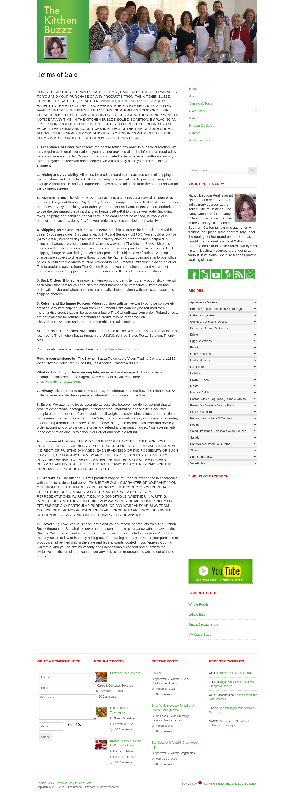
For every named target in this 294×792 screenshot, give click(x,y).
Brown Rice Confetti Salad (236, 673)
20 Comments (107, 696)
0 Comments (164, 694)
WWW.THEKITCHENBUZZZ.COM (127, 101)
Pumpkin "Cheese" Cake (125, 673)
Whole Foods (198, 604)
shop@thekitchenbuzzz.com (118, 349)
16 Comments (123, 729)
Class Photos (198, 111)
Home (193, 89)
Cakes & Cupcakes (109, 685)
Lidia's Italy (196, 614)
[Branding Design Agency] (241, 783)
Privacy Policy (94, 391)
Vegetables (128, 718)
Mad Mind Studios (214, 783)
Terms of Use (64, 783)
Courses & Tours (200, 103)
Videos (194, 118)
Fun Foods (170, 683)
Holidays (127, 685)
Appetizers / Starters (167, 679)
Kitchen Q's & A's (201, 125)
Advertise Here (199, 140)
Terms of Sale (83, 783)
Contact (194, 133)
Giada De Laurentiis (203, 624)
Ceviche (156, 673)
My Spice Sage (200, 634)
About (193, 96)
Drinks (117, 751)
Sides (116, 718)
